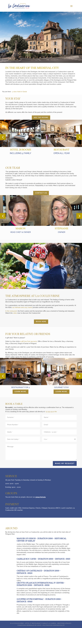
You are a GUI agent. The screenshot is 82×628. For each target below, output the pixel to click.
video (15, 313)
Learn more (20, 391)
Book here (41, 321)
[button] (3, 137)
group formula (40, 497)
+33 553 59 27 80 (51, 411)
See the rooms (41, 117)
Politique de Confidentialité (53, 625)
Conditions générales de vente (29, 625)
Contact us (41, 193)
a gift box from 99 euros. (28, 341)
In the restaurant (11, 311)
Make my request (65, 463)
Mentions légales (64, 623)
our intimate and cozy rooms (22, 307)
